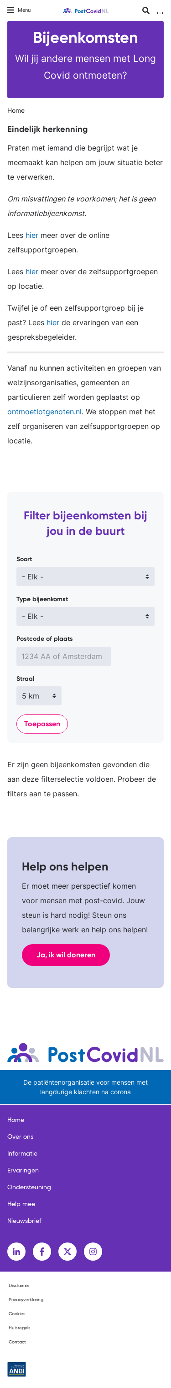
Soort (24, 559)
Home (16, 110)
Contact (17, 1342)
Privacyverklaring (26, 1299)
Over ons (20, 1137)
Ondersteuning (29, 1187)
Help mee (21, 1204)
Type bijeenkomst (42, 599)
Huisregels (20, 1328)
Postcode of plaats (44, 639)
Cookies (17, 1314)
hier (30, 235)
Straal (25, 679)
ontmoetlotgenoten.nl (44, 411)
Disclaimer (19, 1285)
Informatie (22, 1154)
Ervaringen (23, 1170)
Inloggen (160, 13)
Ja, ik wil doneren (65, 954)
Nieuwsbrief (24, 1221)
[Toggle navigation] (19, 10)
